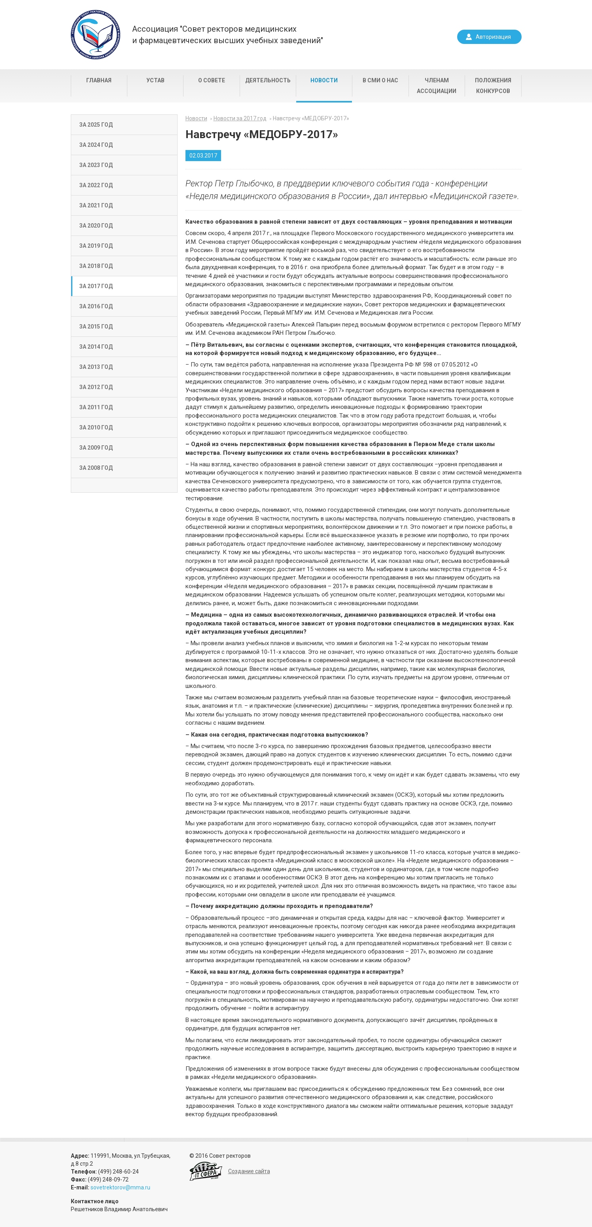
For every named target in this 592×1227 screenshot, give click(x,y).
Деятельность (268, 80)
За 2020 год (96, 225)
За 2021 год (96, 205)
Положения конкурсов (493, 85)
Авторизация (493, 37)
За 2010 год (96, 427)
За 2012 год (96, 387)
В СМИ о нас (380, 80)
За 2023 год (96, 165)
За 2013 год (96, 367)
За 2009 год (96, 447)
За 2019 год (96, 246)
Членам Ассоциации (436, 85)
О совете (211, 80)
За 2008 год (96, 468)
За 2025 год (96, 125)
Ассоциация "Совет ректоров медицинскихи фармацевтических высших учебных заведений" (227, 34)
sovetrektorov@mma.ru (120, 1187)
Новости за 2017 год (240, 118)
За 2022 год (96, 185)
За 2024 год (96, 145)
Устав (155, 80)
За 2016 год (96, 306)
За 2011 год (96, 407)
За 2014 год (96, 347)
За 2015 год (96, 326)
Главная (99, 80)
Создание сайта (249, 1171)
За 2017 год (96, 286)
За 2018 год (96, 266)
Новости (324, 80)
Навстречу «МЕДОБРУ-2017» (311, 118)
